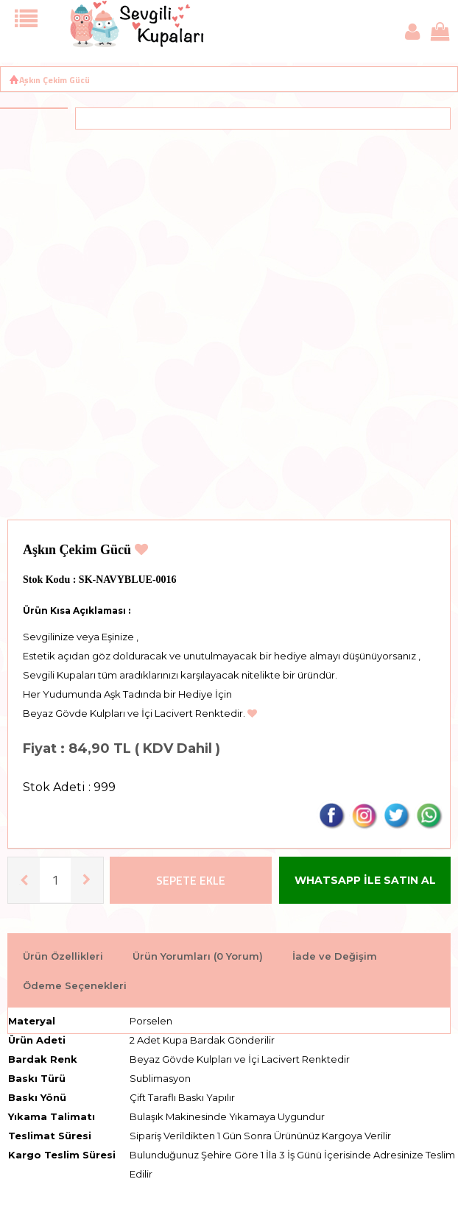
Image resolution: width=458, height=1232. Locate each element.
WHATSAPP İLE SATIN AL (365, 880)
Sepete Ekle (190, 880)
